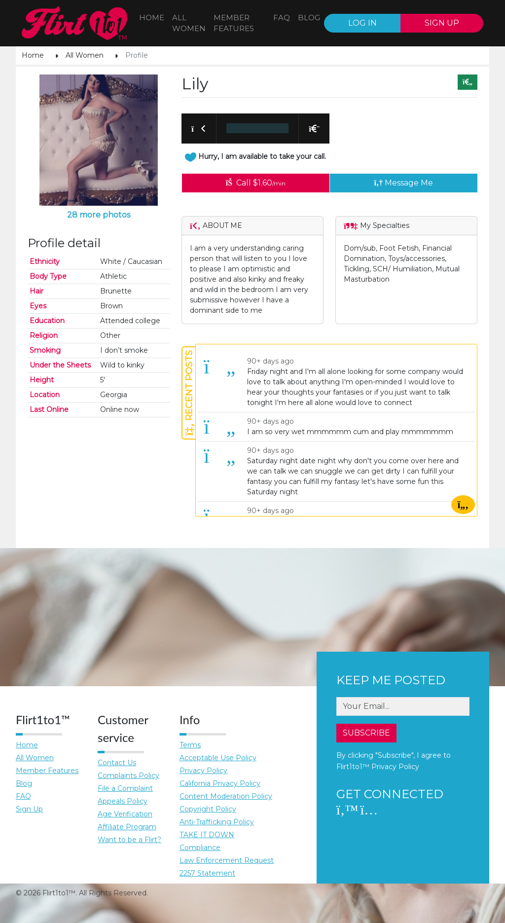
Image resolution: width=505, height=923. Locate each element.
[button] (198, 128)
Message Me (403, 182)
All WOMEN (189, 23)
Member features (234, 23)
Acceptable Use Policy (218, 757)
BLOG (309, 17)
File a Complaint (125, 788)
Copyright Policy (208, 809)
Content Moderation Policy (226, 796)
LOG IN (362, 23)
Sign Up (29, 809)
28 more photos (98, 215)
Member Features (47, 770)
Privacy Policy (203, 770)
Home (151, 17)
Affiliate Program (127, 826)
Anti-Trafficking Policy (217, 821)
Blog (24, 783)
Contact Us (117, 762)
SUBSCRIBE (366, 733)
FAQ (281, 17)
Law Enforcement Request (227, 860)
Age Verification (125, 814)
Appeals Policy (122, 801)
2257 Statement (207, 873)
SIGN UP (442, 23)
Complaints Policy (128, 775)
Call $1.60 (256, 182)
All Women (85, 55)
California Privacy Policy (220, 783)
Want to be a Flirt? (129, 839)
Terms (190, 744)
